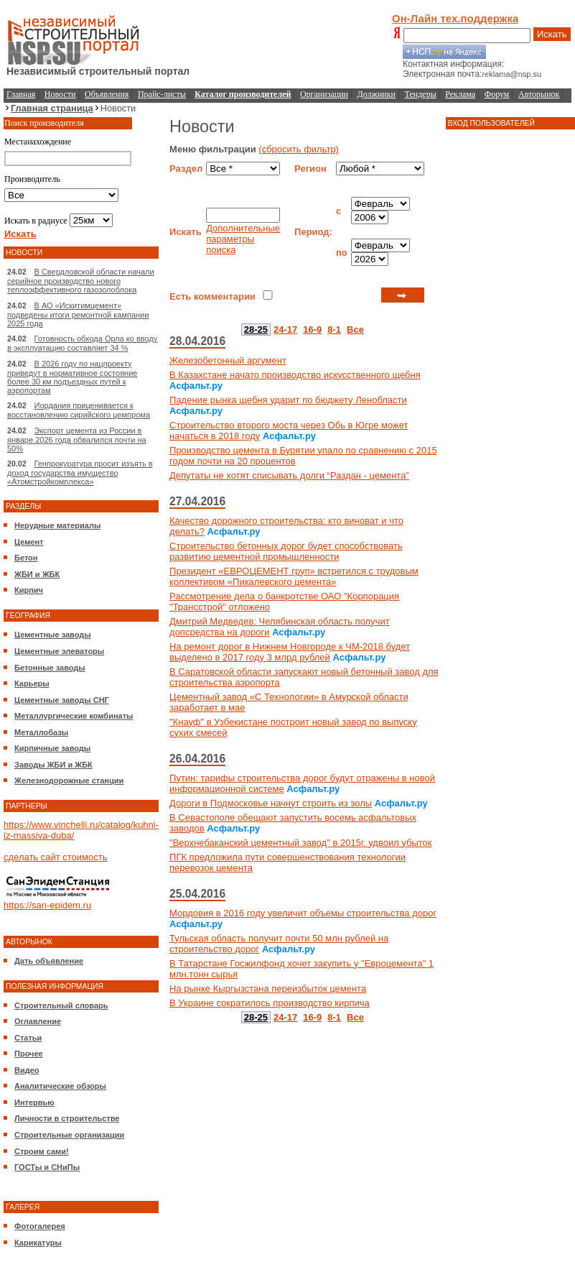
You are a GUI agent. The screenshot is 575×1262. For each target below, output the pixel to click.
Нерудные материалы (57, 525)
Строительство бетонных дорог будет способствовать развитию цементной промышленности (286, 551)
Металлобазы (41, 732)
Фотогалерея (39, 1226)
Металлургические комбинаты (73, 715)
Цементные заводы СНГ (61, 700)
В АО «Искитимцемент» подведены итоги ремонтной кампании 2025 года (78, 314)
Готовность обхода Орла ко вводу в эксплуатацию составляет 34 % (82, 343)
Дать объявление (48, 961)
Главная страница (52, 108)
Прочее (28, 1053)
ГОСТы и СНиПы (47, 1167)
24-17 (285, 329)
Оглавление (37, 1021)
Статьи (28, 1037)
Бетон (25, 557)
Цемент (28, 542)
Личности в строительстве (66, 1118)
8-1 (334, 329)
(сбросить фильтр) (298, 149)
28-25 (256, 329)
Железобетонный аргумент (227, 360)
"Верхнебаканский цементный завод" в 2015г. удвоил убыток (300, 842)
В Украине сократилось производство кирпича (269, 1003)
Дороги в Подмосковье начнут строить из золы (270, 803)
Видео (26, 1070)
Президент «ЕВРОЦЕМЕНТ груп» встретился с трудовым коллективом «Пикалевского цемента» (294, 576)
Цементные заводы (52, 634)
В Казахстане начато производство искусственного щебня (295, 374)
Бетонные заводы (49, 667)
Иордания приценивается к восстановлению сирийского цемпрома (78, 410)
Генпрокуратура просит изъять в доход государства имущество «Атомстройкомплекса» (80, 472)
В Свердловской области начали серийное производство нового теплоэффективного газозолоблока (80, 280)
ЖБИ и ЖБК (37, 574)
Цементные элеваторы (59, 651)
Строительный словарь (61, 1005)
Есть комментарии (212, 296)
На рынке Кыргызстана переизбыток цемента (267, 988)
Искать (552, 34)
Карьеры (32, 683)
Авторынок (538, 94)
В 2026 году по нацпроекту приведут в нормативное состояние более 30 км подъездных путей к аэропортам (72, 377)
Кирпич (28, 590)
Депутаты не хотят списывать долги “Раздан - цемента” (289, 475)
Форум (497, 94)
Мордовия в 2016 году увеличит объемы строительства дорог (302, 913)
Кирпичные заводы (52, 748)
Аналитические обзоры (60, 1086)
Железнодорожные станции (68, 780)
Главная (20, 94)
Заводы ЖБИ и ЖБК (53, 764)
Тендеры (420, 94)
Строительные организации (69, 1134)
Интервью (34, 1102)
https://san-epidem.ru (47, 905)
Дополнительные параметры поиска (243, 239)
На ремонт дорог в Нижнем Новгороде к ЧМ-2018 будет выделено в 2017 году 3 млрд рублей (289, 652)
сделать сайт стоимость (56, 857)
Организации (324, 94)
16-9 (312, 329)
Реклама (460, 94)
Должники (376, 94)
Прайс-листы (162, 94)
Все (355, 329)
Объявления (106, 94)
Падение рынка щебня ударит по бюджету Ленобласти (288, 400)
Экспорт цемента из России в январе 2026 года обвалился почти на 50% (76, 439)
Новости (60, 94)
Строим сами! (41, 1151)
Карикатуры (38, 1242)
